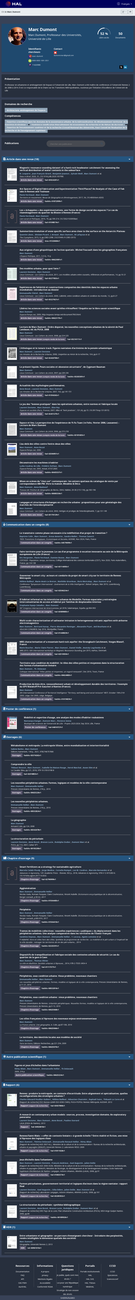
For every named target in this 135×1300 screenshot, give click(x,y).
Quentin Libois (26, 234)
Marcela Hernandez (98, 870)
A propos (45, 1271)
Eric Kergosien (26, 557)
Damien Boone (57, 557)
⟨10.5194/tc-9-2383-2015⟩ (65, 237)
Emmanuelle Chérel (29, 293)
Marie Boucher (26, 647)
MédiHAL (90, 1286)
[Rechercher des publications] (104, 144)
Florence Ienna (64, 721)
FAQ (22, 1275)
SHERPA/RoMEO (68, 1298)
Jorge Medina (48, 870)
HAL (90, 1275)
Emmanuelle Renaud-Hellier (66, 1141)
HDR (66, 1227)
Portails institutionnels (90, 1271)
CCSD (112, 1271)
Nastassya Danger (32, 721)
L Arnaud (54, 234)
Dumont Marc (49, 721)
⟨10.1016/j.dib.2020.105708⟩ (52, 176)
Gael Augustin (76, 1163)
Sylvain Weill (77, 173)
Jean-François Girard (41, 173)
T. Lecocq (75, 937)
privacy (45, 1275)
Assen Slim (88, 767)
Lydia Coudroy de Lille (30, 466)
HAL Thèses (90, 1283)
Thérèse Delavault (42, 1141)
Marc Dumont (90, 173)
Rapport (66, 1084)
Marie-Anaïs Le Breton (45, 581)
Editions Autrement (19, 751)
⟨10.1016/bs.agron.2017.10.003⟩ (33, 875)
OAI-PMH (22, 1283)
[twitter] (121, 67)
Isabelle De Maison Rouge (54, 767)
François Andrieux (60, 1163)
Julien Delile (90, 1163)
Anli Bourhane (100, 626)
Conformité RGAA (45, 1286)
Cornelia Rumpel (63, 870)
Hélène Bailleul (27, 581)
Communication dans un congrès (66, 524)
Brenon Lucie (47, 842)
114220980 (36, 65)
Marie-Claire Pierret (44, 647)
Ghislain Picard (42, 234)
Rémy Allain (20, 1068)
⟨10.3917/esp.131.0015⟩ (99, 410)
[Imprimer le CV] (130, 12)
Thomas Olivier (41, 960)
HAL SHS (90, 1279)
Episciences (112, 1275)
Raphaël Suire (95, 1099)
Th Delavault (67, 1068)
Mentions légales (45, 1279)
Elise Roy (56, 407)
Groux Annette (56, 536)
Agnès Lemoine (89, 937)
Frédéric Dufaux (49, 466)
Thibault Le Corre (111, 1099)
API (22, 1279)
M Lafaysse (79, 234)
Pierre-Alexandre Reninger (62, 626)
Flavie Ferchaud (27, 195)
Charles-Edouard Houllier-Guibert (35, 1099)
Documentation (22, 1271)
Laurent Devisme (28, 272)
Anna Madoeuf (41, 487)
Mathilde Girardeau (67, 581)
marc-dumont (37, 56)
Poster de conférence (66, 708)
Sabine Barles (17, 749)
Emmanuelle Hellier (34, 786)
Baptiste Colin (26, 536)
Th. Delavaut (40, 669)
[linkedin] (125, 67)
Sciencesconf (112, 1279)
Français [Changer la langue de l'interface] (125, 4)
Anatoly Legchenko (92, 647)
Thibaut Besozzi (18, 767)
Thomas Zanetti (86, 536)
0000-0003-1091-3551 (40, 60)
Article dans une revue (66, 159)
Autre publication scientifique (66, 1056)
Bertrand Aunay (41, 626)
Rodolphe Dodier (62, 842)
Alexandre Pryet (84, 626)
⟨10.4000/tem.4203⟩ (95, 197)
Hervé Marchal (74, 767)
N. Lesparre (25, 173)
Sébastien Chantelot (77, 1099)
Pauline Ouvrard (71, 1120)
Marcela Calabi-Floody (30, 870)
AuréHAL (22, 1286)
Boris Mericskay (85, 581)
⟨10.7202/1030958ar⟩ (69, 219)
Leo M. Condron (80, 870)
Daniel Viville (75, 647)
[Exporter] (124, 12)
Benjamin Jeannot (61, 173)
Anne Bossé (25, 389)
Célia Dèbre (57, 1189)
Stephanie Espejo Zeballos (32, 605)
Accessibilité (45, 1283)
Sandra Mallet (70, 536)
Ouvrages (66, 737)
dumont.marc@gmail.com (64, 55)
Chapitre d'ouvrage (66, 858)
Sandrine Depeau (28, 937)
